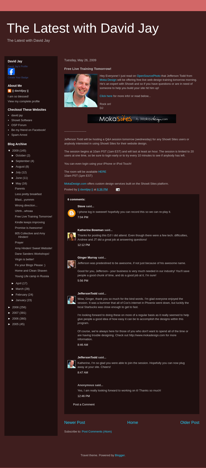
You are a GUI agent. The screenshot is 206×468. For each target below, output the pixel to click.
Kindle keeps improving (30, 222)
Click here (106, 96)
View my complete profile (24, 101)
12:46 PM (84, 396)
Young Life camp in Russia (32, 276)
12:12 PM (84, 245)
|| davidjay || (20, 90)
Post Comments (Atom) (97, 431)
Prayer (19, 242)
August (20, 166)
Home (132, 422)
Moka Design (108, 79)
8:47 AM (83, 372)
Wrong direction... (26, 205)
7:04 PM (83, 217)
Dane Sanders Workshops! (32, 253)
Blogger (120, 455)
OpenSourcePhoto (149, 75)
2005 (15, 324)
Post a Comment (84, 404)
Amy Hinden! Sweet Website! (33, 248)
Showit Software (21, 120)
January (21, 300)
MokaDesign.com (75, 183)
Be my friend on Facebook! (28, 130)
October (21, 155)
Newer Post (74, 422)
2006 (15, 318)
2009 (15, 150)
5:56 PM (83, 280)
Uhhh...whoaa (24, 211)
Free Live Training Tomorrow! (33, 216)
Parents (20, 188)
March (20, 288)
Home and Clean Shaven (31, 270)
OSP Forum (18, 125)
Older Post (189, 422)
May (19, 183)
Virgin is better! (24, 259)
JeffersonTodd (87, 293)
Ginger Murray (87, 257)
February (22, 294)
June (19, 178)
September (23, 161)
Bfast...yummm (24, 199)
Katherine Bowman (91, 230)
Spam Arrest (19, 134)
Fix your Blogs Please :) (30, 265)
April (19, 283)
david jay (17, 115)
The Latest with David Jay (83, 28)
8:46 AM (83, 344)
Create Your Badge (18, 77)
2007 (15, 312)
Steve (81, 206)
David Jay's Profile (18, 66)
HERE (102, 171)
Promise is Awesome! (28, 227)
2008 (15, 307)
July (19, 172)
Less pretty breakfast (28, 194)
